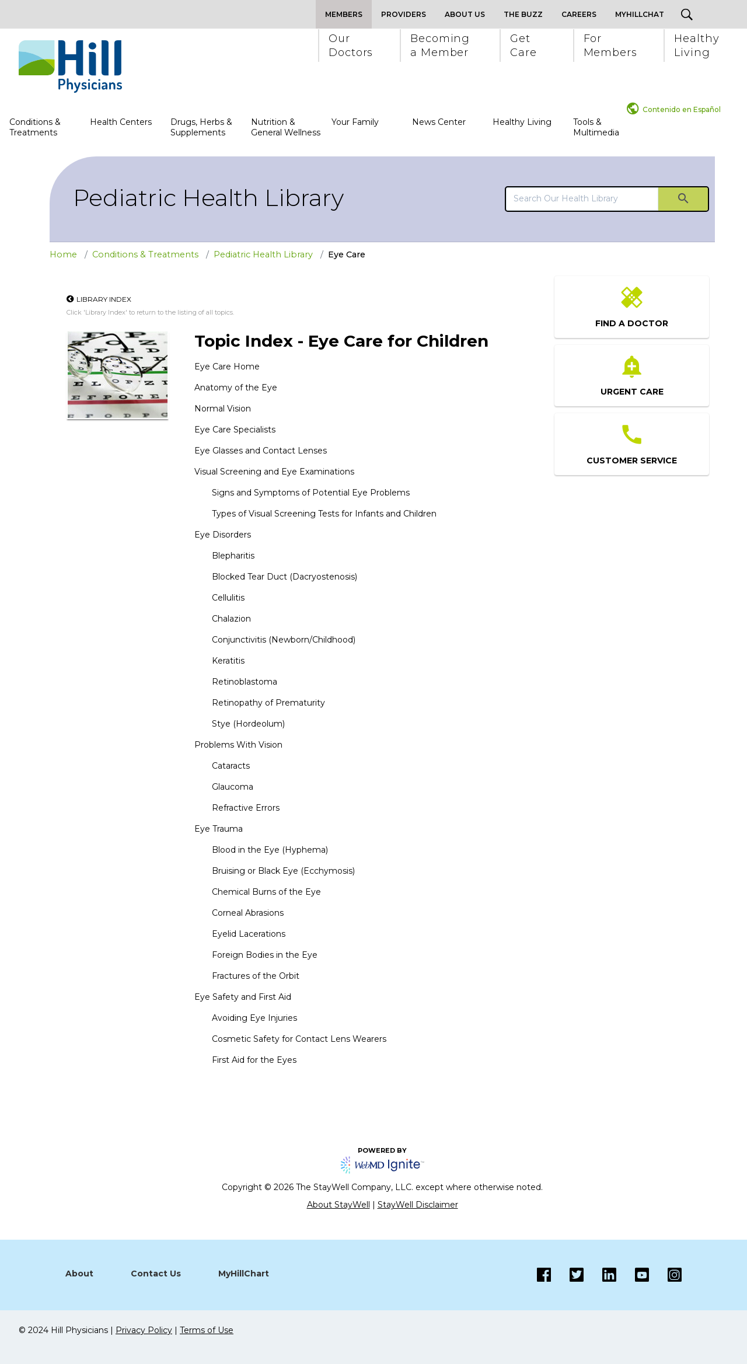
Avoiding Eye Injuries (254, 1018)
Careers (578, 14)
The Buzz (523, 14)
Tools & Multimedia (596, 127)
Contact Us (156, 1273)
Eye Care (346, 254)
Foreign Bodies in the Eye (264, 955)
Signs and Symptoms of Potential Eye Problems (311, 492)
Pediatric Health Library (208, 197)
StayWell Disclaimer (418, 1204)
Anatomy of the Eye (235, 387)
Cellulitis (228, 597)
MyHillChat (639, 14)
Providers (403, 14)
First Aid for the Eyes (254, 1060)
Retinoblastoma (244, 681)
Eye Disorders (222, 534)
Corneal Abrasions (248, 913)
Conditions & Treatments (35, 127)
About (79, 1273)
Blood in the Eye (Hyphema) (270, 850)
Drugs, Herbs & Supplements (201, 127)
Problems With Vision (238, 744)
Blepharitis (233, 555)
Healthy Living (522, 122)
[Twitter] (567, 1275)
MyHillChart (243, 1273)
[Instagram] (632, 1275)
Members (343, 14)
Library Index (103, 299)
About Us (465, 14)
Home (63, 254)
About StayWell (338, 1204)
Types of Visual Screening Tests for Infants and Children (324, 513)
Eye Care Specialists (234, 429)
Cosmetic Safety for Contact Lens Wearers (299, 1039)
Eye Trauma (218, 829)
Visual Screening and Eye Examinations (274, 471)
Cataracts (231, 766)
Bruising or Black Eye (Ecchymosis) (283, 871)
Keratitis (228, 660)
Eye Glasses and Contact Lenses (260, 450)
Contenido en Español (682, 109)
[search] (582, 198)
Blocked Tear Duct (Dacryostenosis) (284, 576)
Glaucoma (232, 787)
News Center (439, 122)
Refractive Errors (246, 808)
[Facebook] (544, 1275)
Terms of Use (206, 1330)
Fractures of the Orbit (255, 976)
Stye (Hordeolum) (248, 723)
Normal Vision (222, 408)
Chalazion (231, 618)
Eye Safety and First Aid (242, 997)
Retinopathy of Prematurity (268, 702)
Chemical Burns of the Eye (266, 892)
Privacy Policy (144, 1330)
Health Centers (121, 122)
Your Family (355, 122)
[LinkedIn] (600, 1275)
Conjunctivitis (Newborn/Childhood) (283, 639)
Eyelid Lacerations (248, 934)
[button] (350, 45)
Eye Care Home (227, 366)
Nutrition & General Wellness (285, 127)
